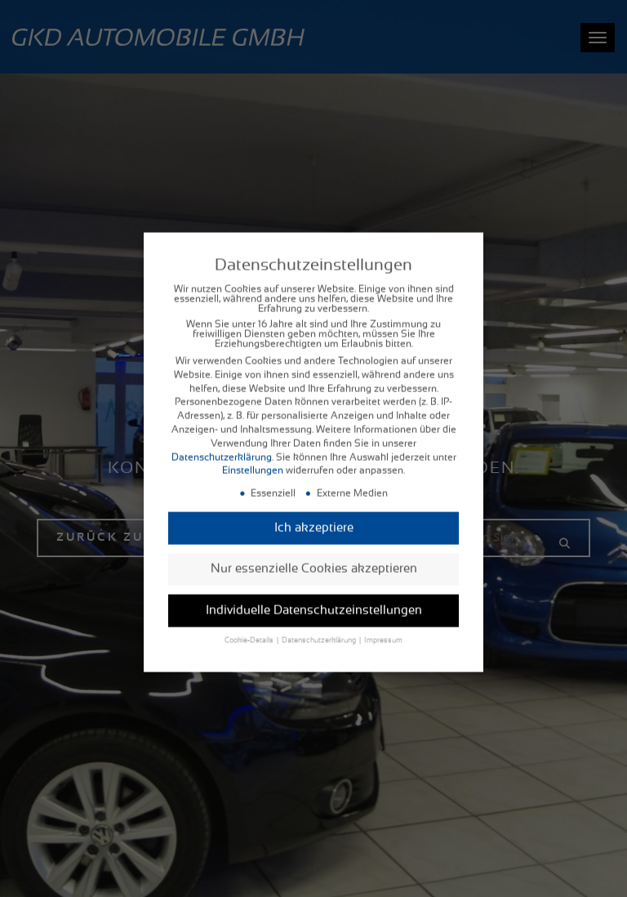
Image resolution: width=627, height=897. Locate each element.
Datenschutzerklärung (221, 446)
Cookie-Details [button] (250, 630)
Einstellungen (252, 460)
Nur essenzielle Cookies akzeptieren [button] (314, 558)
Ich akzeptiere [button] (314, 517)
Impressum (383, 630)
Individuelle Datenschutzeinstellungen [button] (314, 599)
